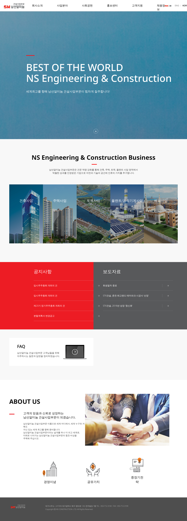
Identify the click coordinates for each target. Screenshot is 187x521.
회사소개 (37, 5)
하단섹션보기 (96, 131)
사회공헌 (87, 5)
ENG (177, 5)
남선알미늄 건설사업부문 (19, 6)
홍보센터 (112, 5)
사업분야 (62, 5)
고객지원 (137, 5)
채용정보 (161, 7)
